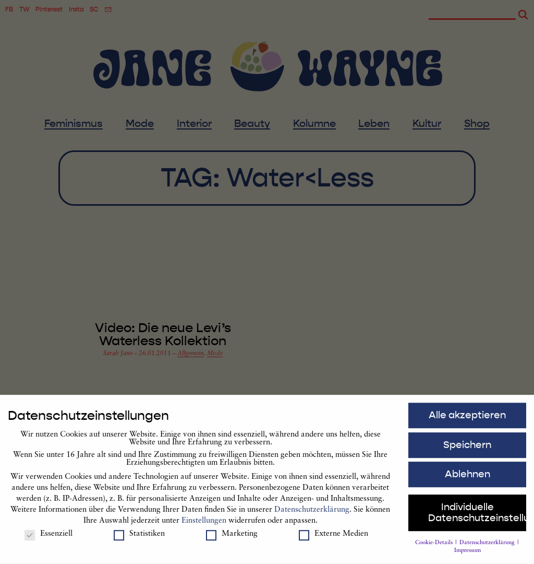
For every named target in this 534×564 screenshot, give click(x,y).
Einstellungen (203, 525)
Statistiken (139, 538)
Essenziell (48, 538)
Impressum (467, 555)
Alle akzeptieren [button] (467, 419)
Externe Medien (333, 538)
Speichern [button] (467, 448)
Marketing (232, 538)
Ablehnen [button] (467, 478)
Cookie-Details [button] (434, 546)
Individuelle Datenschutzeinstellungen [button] (477, 517)
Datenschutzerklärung (311, 514)
